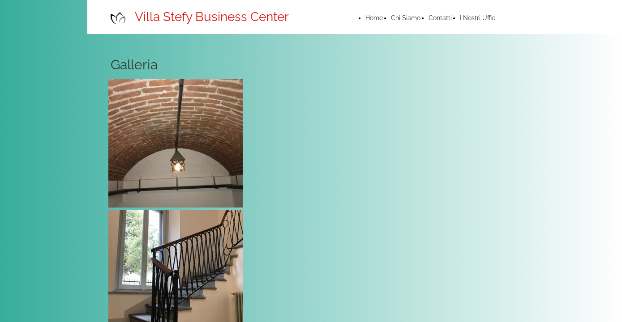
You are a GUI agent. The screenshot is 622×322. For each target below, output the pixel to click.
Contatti (440, 17)
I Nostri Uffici (478, 17)
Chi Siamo (405, 17)
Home (374, 17)
